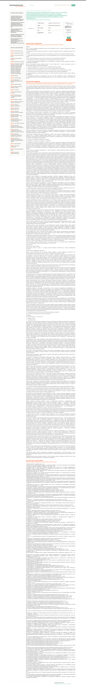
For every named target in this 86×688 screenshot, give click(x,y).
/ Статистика (15, 89)
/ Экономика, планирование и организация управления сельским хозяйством (17, 126)
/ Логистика (14, 75)
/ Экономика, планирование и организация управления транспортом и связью (17, 130)
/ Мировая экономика (16, 99)
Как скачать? (32, 5)
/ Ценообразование (16, 84)
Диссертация (69, 29)
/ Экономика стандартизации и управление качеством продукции (16, 120)
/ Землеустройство (16, 143)
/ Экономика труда (16, 77)
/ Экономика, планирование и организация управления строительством (16, 135)
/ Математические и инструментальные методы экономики (16, 96)
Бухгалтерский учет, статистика (45, 10)
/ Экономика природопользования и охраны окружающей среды (16, 115)
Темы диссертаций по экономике (32, 10)
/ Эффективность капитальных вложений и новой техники (17, 81)
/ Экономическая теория (17, 53)
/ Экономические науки (17, 50)
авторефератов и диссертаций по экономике (62, 683)
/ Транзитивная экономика (17, 123)
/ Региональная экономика (17, 61)
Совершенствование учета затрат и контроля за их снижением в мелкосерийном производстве (17, 35)
